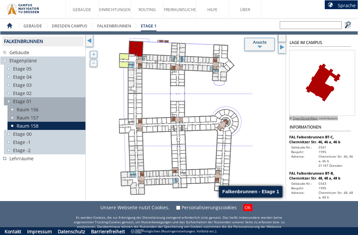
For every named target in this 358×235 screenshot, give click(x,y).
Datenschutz (71, 231)
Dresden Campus (69, 26)
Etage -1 (22, 142)
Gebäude (82, 9)
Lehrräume (21, 158)
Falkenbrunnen (114, 26)
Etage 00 (22, 134)
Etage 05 (22, 69)
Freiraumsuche (180, 9)
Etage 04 (22, 77)
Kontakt (13, 231)
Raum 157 (27, 118)
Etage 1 (149, 26)
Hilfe (212, 9)
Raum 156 (27, 109)
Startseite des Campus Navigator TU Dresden (30, 12)
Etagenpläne (23, 60)
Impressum (39, 231)
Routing (147, 9)
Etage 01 (22, 101)
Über (245, 9)
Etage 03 (22, 85)
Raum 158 (27, 126)
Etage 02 (22, 93)
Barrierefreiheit (108, 231)
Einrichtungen (114, 9)
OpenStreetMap (305, 118)
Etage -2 (22, 150)
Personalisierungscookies (209, 207)
